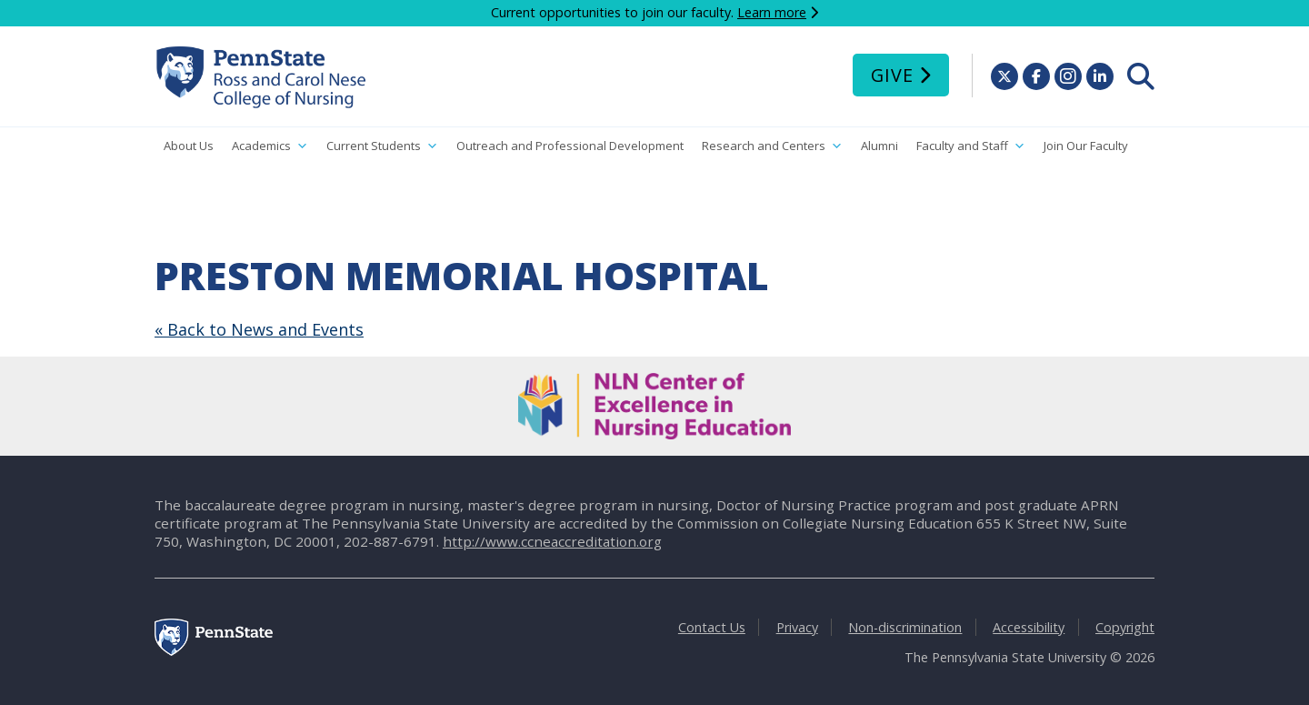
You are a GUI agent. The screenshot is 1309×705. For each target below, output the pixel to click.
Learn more (771, 12)
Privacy (797, 627)
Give (892, 75)
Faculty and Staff (970, 146)
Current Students (382, 146)
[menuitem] (1140, 76)
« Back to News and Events (259, 329)
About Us (189, 145)
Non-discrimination (905, 627)
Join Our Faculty (1086, 145)
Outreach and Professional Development (570, 145)
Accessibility (1028, 627)
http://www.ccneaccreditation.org (552, 541)
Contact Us (711, 627)
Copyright (1124, 627)
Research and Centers (772, 146)
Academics (270, 146)
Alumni (879, 145)
